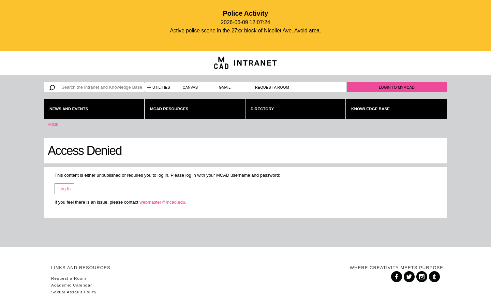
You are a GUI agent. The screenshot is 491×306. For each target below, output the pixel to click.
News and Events (68, 108)
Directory (262, 108)
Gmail (224, 87)
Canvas (190, 87)
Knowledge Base (370, 108)
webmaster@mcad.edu (162, 202)
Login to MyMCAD (397, 87)
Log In (64, 188)
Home (53, 125)
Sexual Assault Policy (73, 292)
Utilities (161, 87)
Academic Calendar (71, 285)
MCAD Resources (169, 108)
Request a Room (272, 87)
